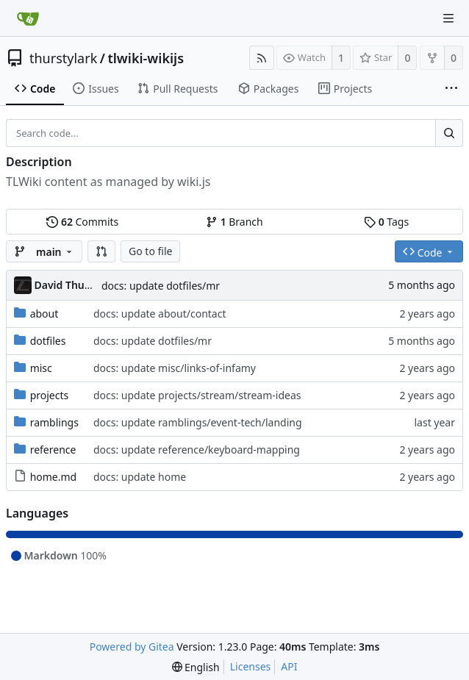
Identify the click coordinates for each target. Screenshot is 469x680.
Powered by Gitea (132, 647)
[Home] (28, 18)
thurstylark (63, 58)
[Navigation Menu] (448, 18)
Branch (234, 222)
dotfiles (48, 341)
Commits (82, 222)
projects (49, 395)
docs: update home (139, 477)
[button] (101, 251)
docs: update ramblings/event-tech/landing (197, 422)
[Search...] (449, 133)
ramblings (54, 422)
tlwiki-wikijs (145, 58)
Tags (386, 222)
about (44, 314)
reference (53, 450)
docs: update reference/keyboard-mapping (196, 450)
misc (41, 368)
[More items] (451, 89)
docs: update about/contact (159, 314)
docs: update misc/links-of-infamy (174, 368)
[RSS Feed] (261, 58)
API (289, 666)
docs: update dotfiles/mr (160, 286)
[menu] (196, 667)
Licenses (250, 666)
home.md (53, 477)
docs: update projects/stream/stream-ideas (197, 395)
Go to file (150, 251)
